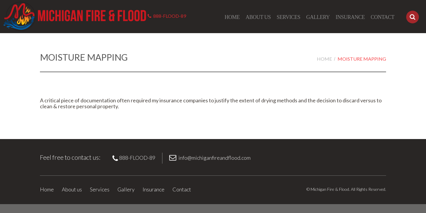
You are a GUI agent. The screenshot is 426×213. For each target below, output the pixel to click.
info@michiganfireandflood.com (214, 157)
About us (258, 17)
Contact (382, 17)
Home (232, 17)
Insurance (350, 17)
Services (288, 17)
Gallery (318, 17)
